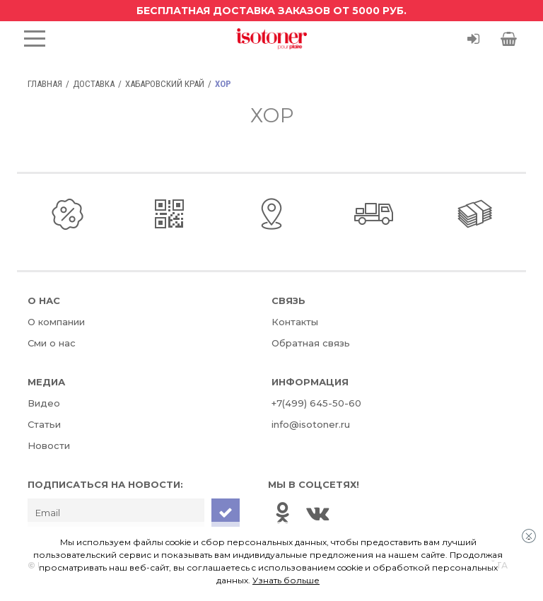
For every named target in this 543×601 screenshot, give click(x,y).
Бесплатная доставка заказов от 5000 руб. (271, 10)
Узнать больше (286, 580)
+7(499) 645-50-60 (316, 403)
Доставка (94, 83)
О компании (56, 321)
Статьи (44, 424)
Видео (44, 403)
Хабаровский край (164, 83)
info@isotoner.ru (311, 424)
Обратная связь (311, 343)
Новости (49, 445)
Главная (45, 83)
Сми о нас (52, 343)
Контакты (295, 321)
